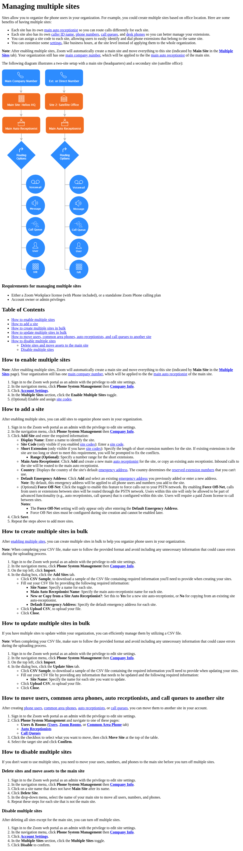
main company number (82, 55)
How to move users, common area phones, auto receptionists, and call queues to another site (81, 337)
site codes (63, 399)
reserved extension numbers (193, 470)
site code (116, 444)
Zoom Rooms (70, 725)
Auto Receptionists (36, 729)
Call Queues (31, 733)
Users (52, 725)
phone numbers (87, 34)
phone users (33, 708)
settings (56, 43)
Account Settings (34, 391)
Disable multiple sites (37, 350)
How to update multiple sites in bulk (39, 332)
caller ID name (62, 34)
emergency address (112, 470)
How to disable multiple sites (33, 341)
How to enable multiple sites (33, 320)
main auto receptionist (61, 30)
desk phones (135, 34)
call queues (109, 34)
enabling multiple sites (28, 541)
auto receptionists (91, 708)
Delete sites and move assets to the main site (54, 345)
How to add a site (24, 324)
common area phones (60, 708)
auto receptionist (125, 461)
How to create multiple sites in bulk (38, 328)
